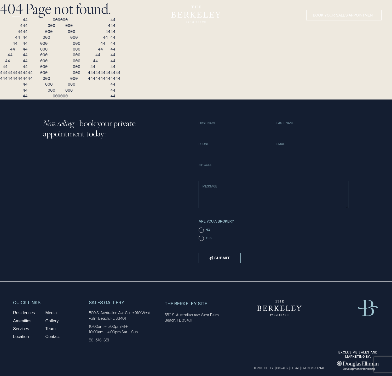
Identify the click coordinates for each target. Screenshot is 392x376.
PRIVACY (282, 368)
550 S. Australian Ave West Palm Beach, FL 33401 (192, 317)
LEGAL (295, 368)
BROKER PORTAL (313, 368)
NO (208, 230)
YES (209, 238)
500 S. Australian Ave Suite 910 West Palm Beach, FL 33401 (119, 315)
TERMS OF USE (263, 368)
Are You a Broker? (216, 221)
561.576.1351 (99, 339)
